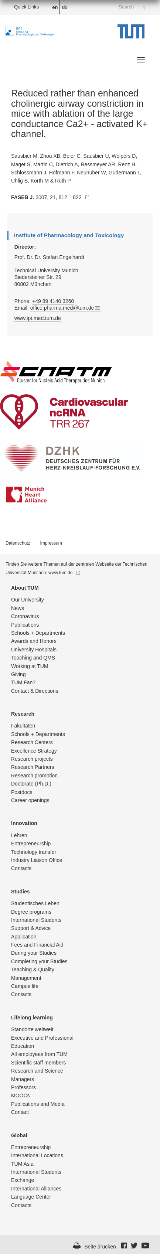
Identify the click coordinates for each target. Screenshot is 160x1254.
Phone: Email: (75, 304)
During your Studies (34, 953)
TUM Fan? (23, 682)
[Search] (144, 6)
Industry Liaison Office (36, 860)
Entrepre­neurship (31, 843)
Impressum (51, 543)
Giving (18, 674)
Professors (23, 1087)
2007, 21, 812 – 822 (50, 197)
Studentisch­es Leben (35, 903)
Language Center (31, 1197)
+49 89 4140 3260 (53, 301)
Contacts (21, 868)
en (55, 7)
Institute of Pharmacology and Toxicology (69, 235)
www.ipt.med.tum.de (37, 318)
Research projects (32, 759)
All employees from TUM (39, 1054)
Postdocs (22, 792)
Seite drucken (100, 1247)
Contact (20, 1112)
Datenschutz (18, 543)
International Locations (37, 1155)
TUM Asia (22, 1164)
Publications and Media (38, 1104)
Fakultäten (23, 726)
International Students (36, 920)
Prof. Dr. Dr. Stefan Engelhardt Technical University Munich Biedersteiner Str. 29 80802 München (49, 270)
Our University (27, 600)
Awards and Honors (34, 641)
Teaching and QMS (33, 658)
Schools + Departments (38, 633)
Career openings (30, 800)
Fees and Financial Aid (37, 945)
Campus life (24, 986)
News (17, 608)
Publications (25, 625)
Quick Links (26, 7)
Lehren (19, 835)
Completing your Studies (39, 961)
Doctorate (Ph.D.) (31, 784)
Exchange (22, 1180)
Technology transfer (33, 852)
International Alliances (36, 1189)
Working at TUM (29, 666)
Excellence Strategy (34, 751)
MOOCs (20, 1095)
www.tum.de (64, 572)
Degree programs (31, 912)
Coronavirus (25, 616)
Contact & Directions (34, 691)
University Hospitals (34, 649)
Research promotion (34, 775)
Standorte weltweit (32, 1029)
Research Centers (32, 742)
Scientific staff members (38, 1063)
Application (24, 937)
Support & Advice (31, 928)
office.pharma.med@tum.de (66, 308)
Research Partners (32, 767)
